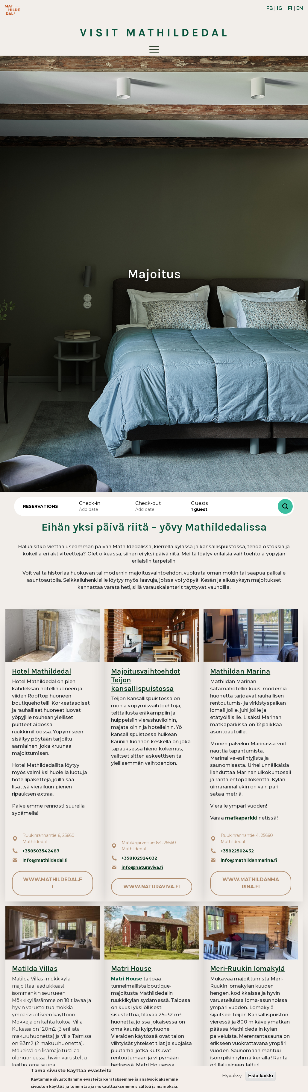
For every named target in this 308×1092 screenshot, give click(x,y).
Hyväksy (232, 1076)
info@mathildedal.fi (45, 860)
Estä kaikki (260, 1075)
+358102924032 (139, 858)
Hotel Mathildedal (41, 671)
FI (290, 8)
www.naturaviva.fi (151, 887)
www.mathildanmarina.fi (250, 883)
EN (299, 8)
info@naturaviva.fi (142, 867)
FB (269, 8)
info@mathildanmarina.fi (249, 860)
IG (279, 8)
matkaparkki (241, 818)
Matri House (131, 968)
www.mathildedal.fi (52, 883)
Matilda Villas (34, 968)
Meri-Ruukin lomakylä (247, 968)
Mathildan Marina (240, 671)
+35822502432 (237, 851)
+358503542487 (41, 851)
